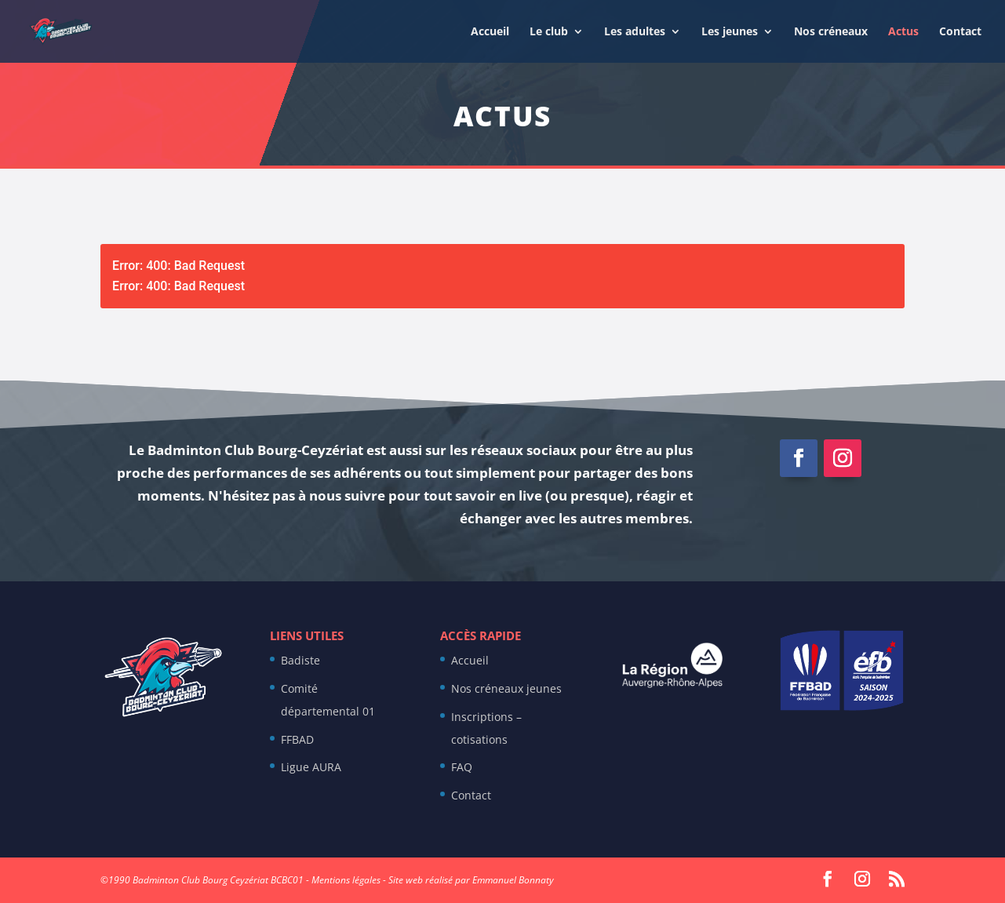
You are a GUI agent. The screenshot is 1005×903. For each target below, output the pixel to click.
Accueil (490, 32)
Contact (960, 32)
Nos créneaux (831, 32)
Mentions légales (346, 880)
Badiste (300, 660)
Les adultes (634, 32)
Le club (549, 32)
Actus (903, 32)
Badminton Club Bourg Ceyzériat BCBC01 (218, 880)
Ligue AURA (311, 766)
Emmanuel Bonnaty (513, 880)
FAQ (461, 766)
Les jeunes (729, 32)
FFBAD (297, 739)
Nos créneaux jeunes (506, 688)
